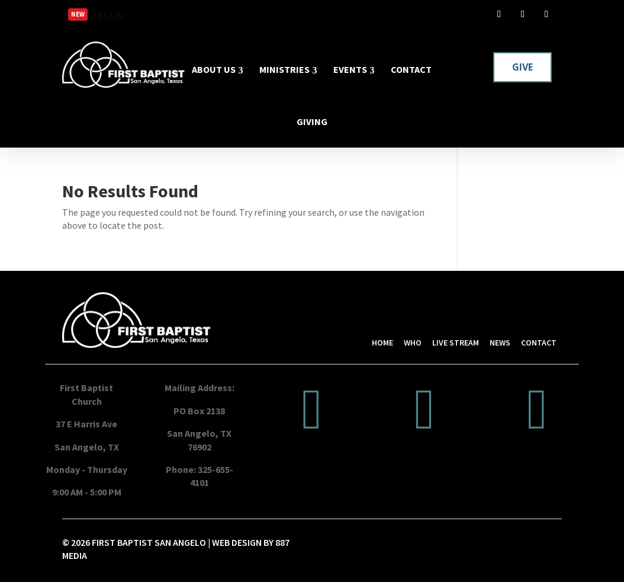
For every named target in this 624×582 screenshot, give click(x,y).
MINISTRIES (284, 69)
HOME (382, 342)
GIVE (522, 66)
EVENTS (350, 69)
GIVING (312, 121)
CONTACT (411, 69)
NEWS (500, 342)
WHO (413, 342)
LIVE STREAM (455, 342)
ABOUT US (214, 69)
